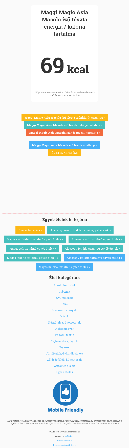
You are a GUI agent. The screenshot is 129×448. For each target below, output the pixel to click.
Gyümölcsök (64, 297)
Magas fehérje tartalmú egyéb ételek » (32, 257)
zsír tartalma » (64, 132)
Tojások (64, 347)
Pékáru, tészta (64, 335)
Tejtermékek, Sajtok (64, 341)
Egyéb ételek (64, 372)
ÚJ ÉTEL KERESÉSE (64, 152)
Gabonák (64, 291)
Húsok (64, 316)
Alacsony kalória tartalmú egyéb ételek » (94, 257)
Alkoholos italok (64, 285)
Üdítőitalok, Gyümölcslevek (64, 353)
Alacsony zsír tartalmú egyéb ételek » (97, 239)
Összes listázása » (30, 230)
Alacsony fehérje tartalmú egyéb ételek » (92, 248)
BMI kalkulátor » (64, 440)
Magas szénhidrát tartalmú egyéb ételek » (35, 239)
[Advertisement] (64, 188)
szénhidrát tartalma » (65, 117)
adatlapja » (64, 145)
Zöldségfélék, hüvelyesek (64, 359)
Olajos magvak (64, 328)
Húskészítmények (64, 310)
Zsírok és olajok (64, 366)
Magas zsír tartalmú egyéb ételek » (32, 248)
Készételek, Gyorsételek (64, 322)
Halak (64, 304)
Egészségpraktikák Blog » (64, 445)
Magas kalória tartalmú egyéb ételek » (64, 267)
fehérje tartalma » (64, 125)
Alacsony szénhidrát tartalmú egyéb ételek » (80, 230)
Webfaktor (69, 436)
